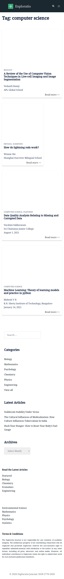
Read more (54, 30)
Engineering (10, 384)
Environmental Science (14, 507)
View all (8, 390)
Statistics (7, 522)
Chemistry (9, 374)
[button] (53, 6)
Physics (8, 379)
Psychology (10, 369)
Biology (8, 359)
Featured (7, 475)
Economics (7, 487)
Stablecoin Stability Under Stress (21, 411)
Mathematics (11, 364)
